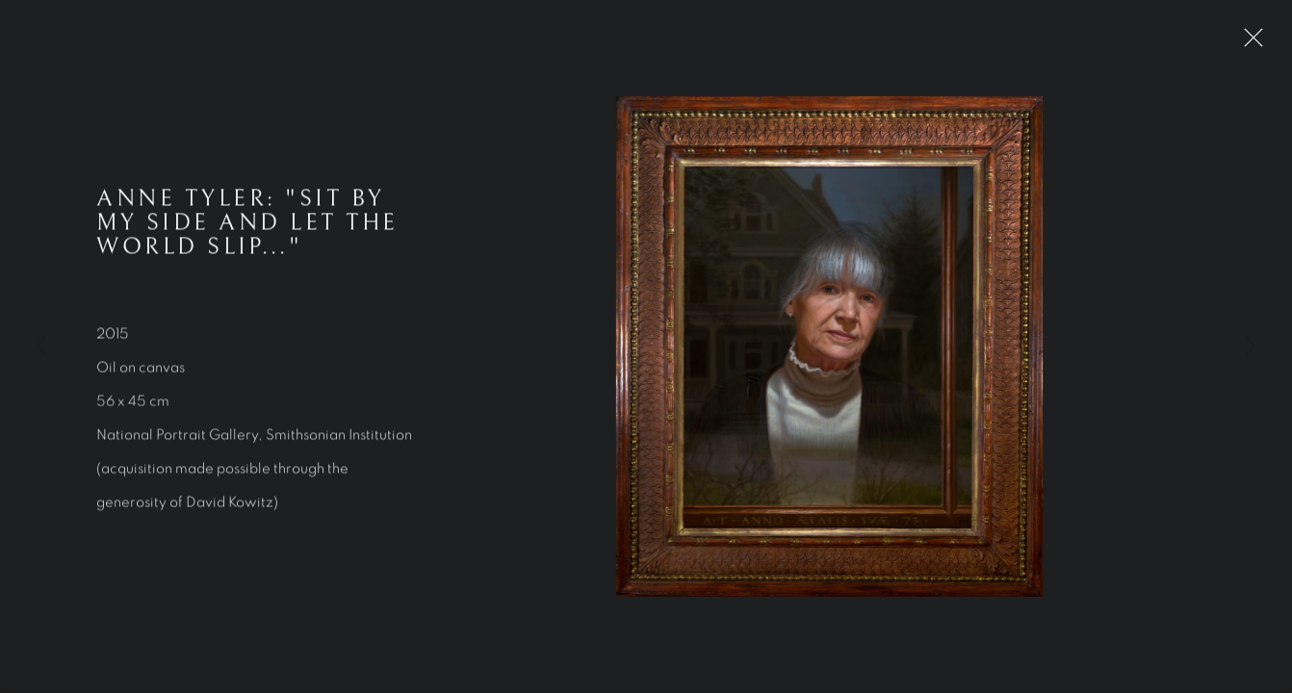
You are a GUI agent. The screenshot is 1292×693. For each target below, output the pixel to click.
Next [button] (1250, 346)
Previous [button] (41, 346)
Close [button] (1248, 43)
